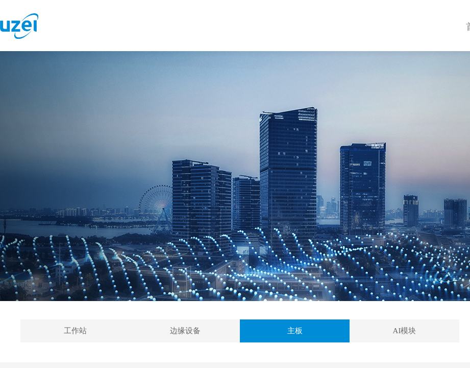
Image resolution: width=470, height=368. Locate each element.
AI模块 (404, 331)
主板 (295, 331)
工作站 (75, 331)
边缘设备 (185, 331)
